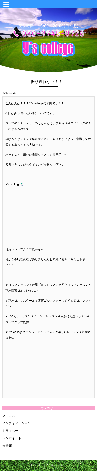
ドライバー (10, 430)
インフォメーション (16, 423)
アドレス (8, 415)
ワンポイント (11, 438)
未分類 (7, 445)
